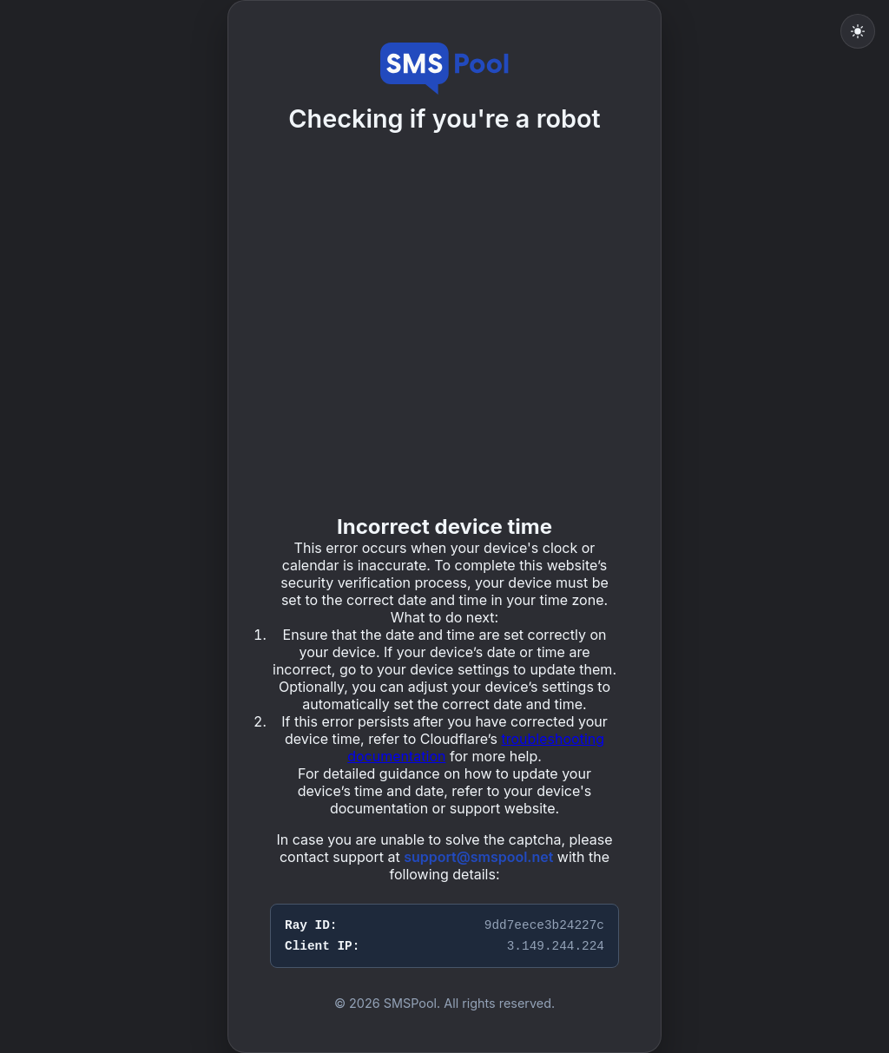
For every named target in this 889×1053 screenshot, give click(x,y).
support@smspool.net (478, 856)
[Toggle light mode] (857, 31)
